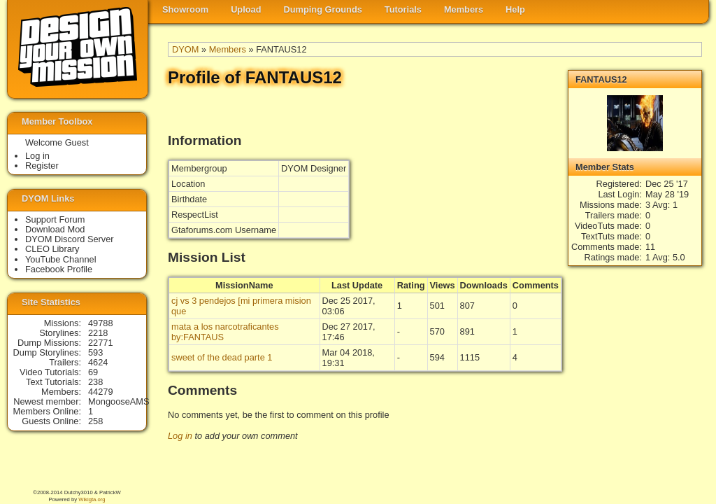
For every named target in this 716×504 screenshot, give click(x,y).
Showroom (185, 9)
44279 (100, 391)
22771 (100, 342)
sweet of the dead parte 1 (221, 357)
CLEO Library (52, 249)
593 (95, 352)
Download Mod (55, 229)
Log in (180, 435)
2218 (98, 333)
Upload (246, 9)
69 (93, 372)
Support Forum (55, 219)
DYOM (185, 49)
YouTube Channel (60, 259)
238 (95, 382)
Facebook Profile (58, 269)
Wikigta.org (91, 499)
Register (42, 165)
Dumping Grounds (323, 9)
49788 (100, 323)
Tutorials (403, 9)
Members (463, 9)
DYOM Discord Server (69, 239)
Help (515, 9)
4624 (98, 362)
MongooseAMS (119, 401)
